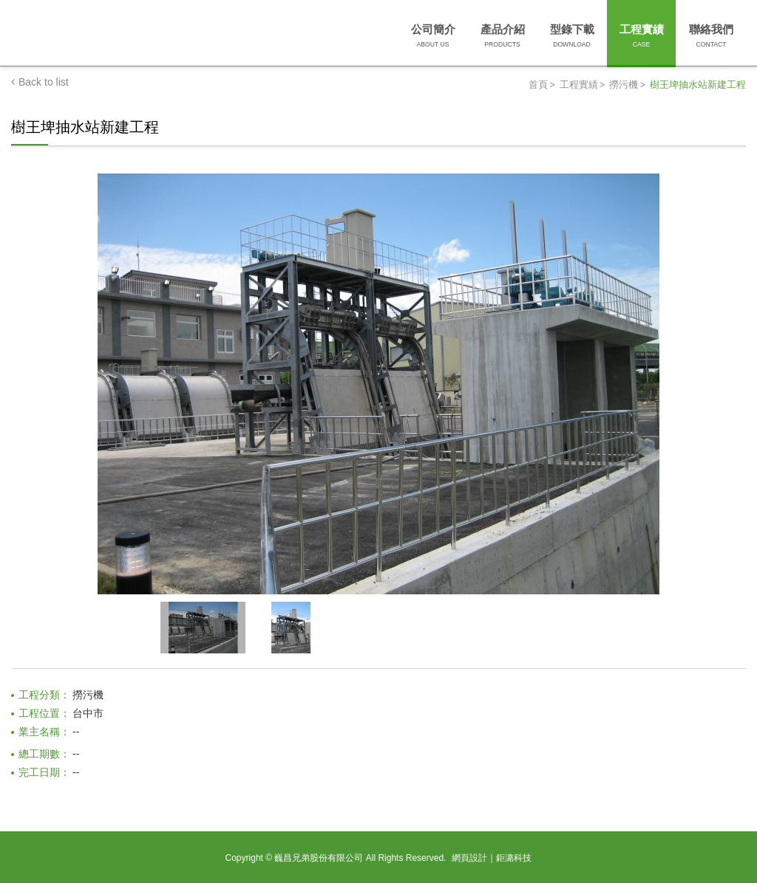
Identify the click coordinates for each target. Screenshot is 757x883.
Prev (20, 360)
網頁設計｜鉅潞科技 (492, 858)
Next (736, 360)
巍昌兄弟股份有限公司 (142, 35)
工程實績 (641, 37)
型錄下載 (572, 37)
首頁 (538, 84)
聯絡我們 (711, 37)
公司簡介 (433, 37)
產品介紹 (503, 37)
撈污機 (623, 84)
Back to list (40, 82)
